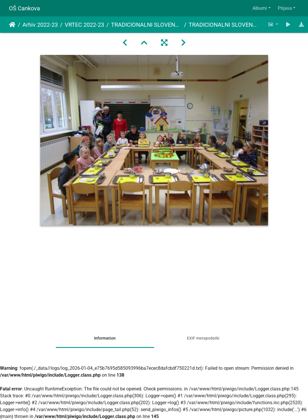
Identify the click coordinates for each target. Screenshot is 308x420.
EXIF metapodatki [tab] (203, 338)
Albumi (259, 8)
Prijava (285, 8)
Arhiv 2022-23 (40, 24)
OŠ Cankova (24, 8)
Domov (12, 24)
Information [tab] (105, 338)
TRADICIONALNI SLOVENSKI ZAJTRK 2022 (146, 24)
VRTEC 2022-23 (84, 24)
